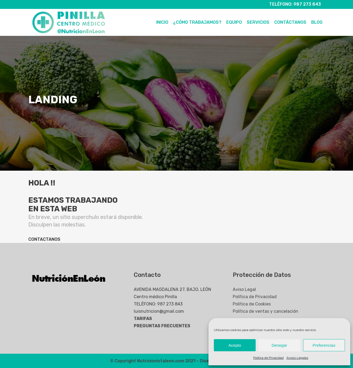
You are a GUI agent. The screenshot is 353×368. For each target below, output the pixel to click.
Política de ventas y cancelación (265, 311)
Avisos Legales (297, 358)
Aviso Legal (244, 289)
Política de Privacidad (268, 358)
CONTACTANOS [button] (44, 239)
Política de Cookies (252, 304)
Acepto (234, 345)
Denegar (279, 345)
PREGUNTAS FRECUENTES (162, 325)
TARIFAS (143, 318)
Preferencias (324, 345)
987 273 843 (307, 4)
